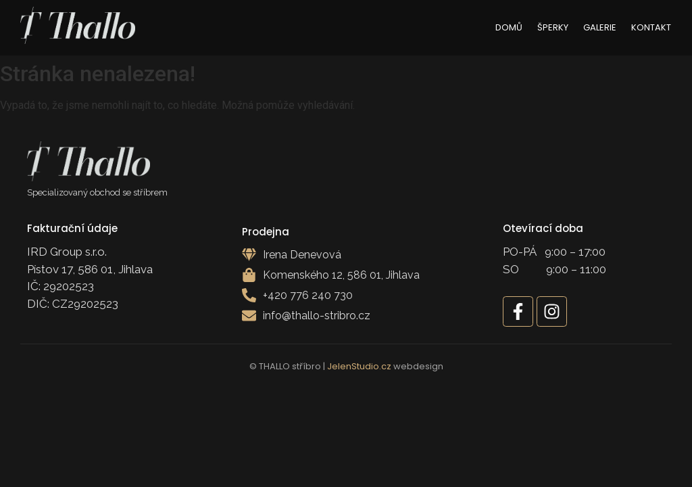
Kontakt (651, 27)
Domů (508, 27)
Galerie (599, 27)
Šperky (552, 27)
